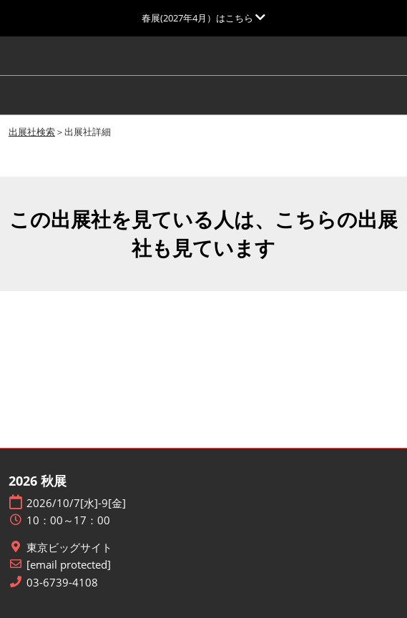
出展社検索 (32, 131)
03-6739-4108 (62, 582)
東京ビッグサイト (69, 547)
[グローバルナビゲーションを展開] (203, 17)
